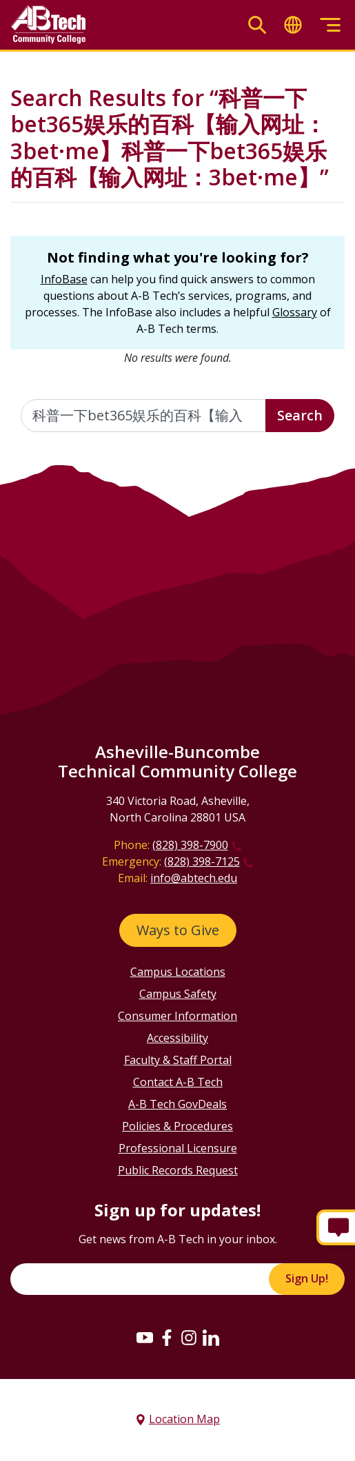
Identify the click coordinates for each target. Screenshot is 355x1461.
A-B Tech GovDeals (177, 1104)
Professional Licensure (178, 1148)
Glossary (294, 312)
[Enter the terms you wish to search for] (143, 415)
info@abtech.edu (193, 878)
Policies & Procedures (177, 1126)
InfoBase (64, 279)
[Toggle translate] (293, 25)
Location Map (184, 1419)
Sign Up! (306, 1278)
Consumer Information (177, 1015)
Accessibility (177, 1037)
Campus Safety (177, 993)
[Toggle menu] (330, 25)
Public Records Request (178, 1170)
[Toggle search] (257, 25)
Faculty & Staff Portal (178, 1059)
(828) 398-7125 (202, 861)
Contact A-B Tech (178, 1082)
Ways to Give (177, 930)
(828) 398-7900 (190, 844)
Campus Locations (177, 971)
